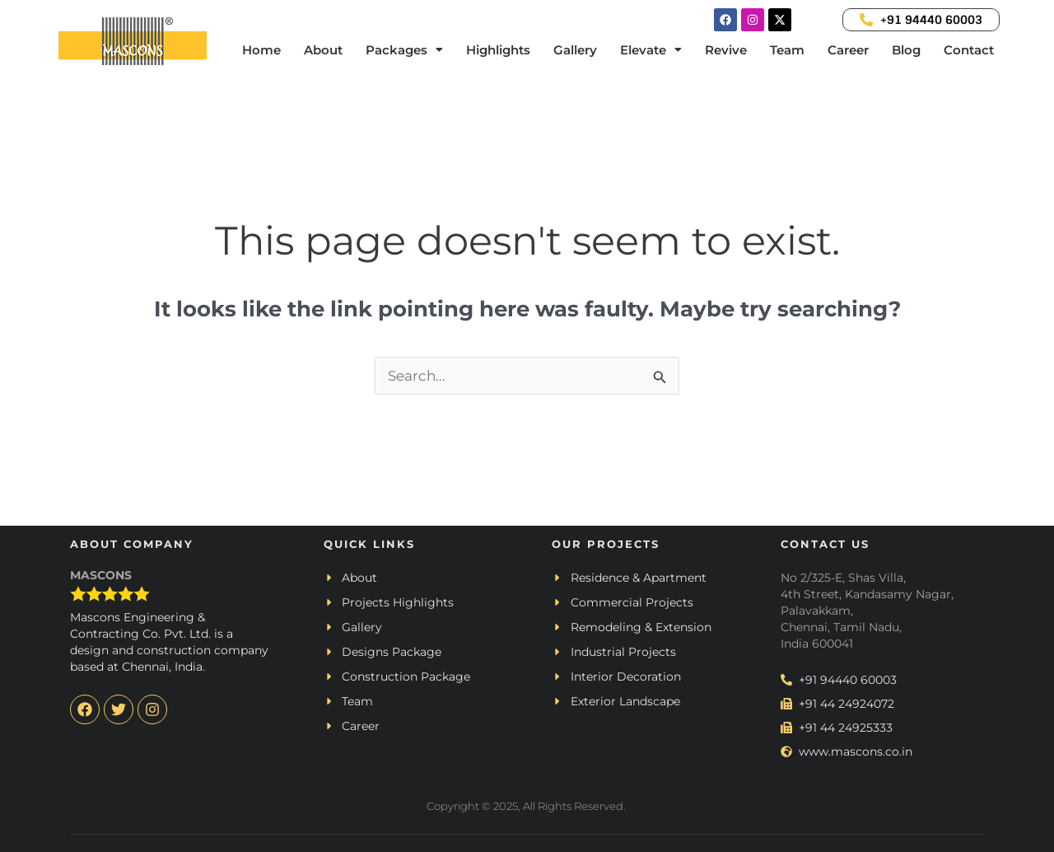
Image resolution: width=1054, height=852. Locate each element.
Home (261, 49)
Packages (404, 49)
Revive (726, 49)
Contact (969, 49)
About (323, 49)
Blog (906, 49)
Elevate (651, 49)
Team (787, 49)
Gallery (575, 49)
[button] (404, 49)
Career (848, 49)
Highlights (498, 49)
